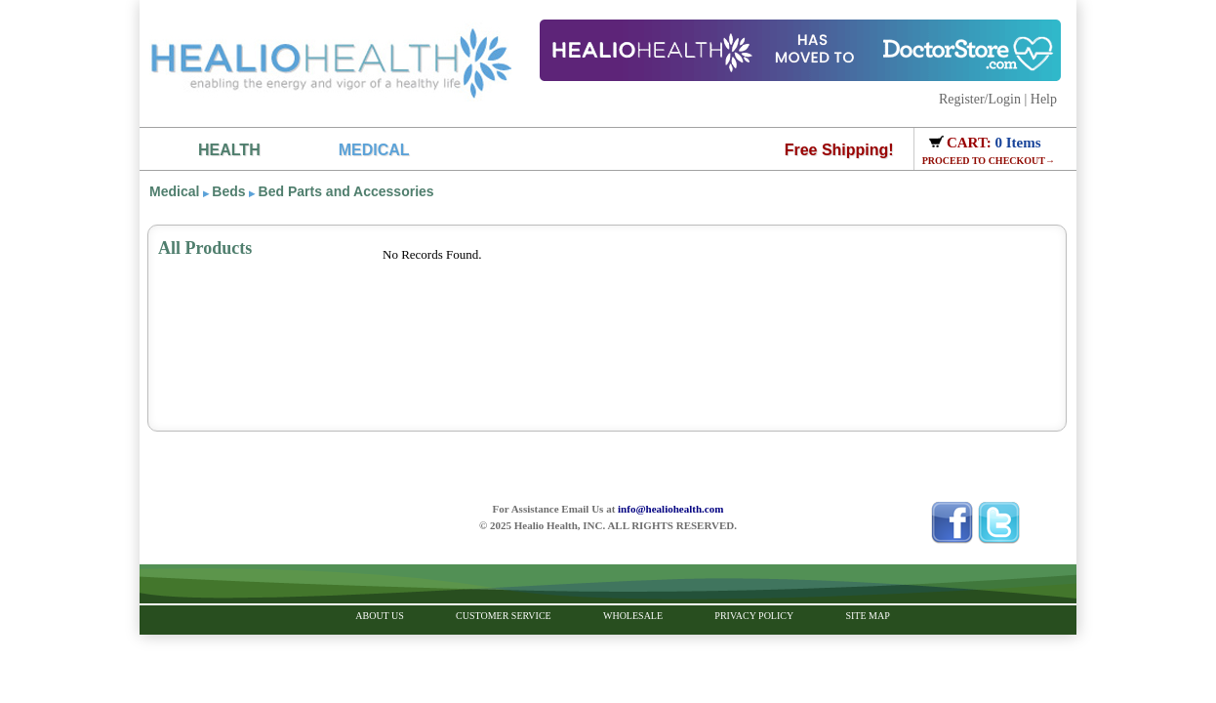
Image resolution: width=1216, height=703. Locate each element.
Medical (174, 191)
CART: (971, 142)
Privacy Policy (753, 615)
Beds (228, 191)
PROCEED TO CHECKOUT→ (988, 160)
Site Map (867, 615)
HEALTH (229, 150)
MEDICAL (374, 150)
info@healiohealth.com (670, 509)
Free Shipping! (839, 150)
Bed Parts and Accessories (346, 191)
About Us (379, 615)
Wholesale (633, 615)
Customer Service (503, 615)
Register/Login (980, 99)
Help (1044, 99)
